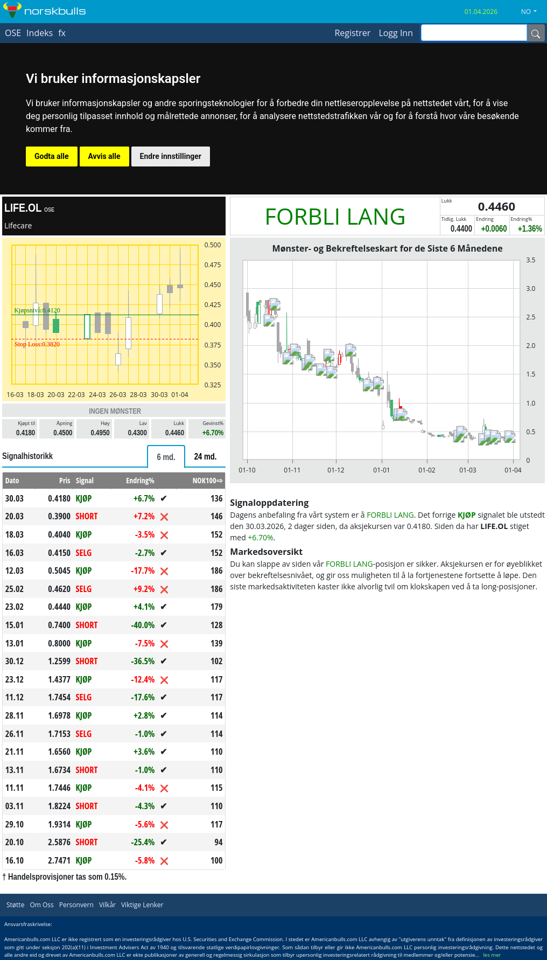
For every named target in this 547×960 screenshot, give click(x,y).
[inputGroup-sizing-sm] (474, 32)
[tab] (166, 456)
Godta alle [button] (51, 156)
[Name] (536, 32)
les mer (492, 954)
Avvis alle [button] (104, 156)
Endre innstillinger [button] (170, 156)
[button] (533, 12)
